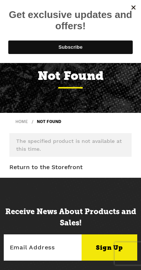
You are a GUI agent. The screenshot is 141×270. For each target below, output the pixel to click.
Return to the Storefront (46, 167)
